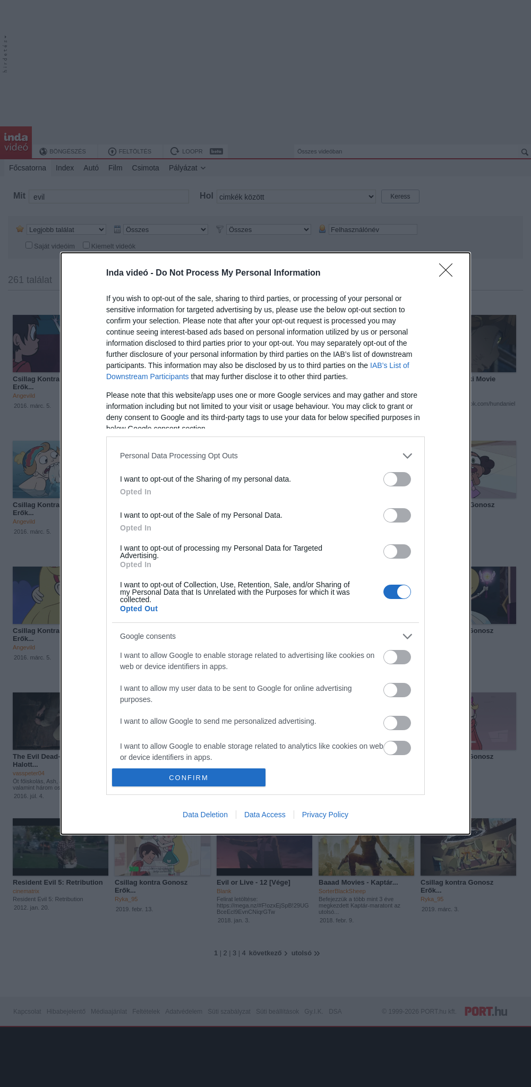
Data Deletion (205, 814)
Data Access (265, 814)
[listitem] (265, 455)
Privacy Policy (325, 814)
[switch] (397, 479)
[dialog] (265, 543)
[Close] (449, 273)
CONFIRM (189, 778)
